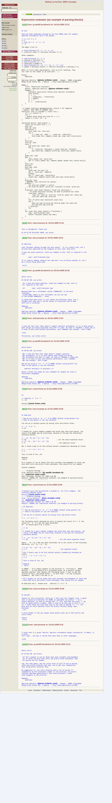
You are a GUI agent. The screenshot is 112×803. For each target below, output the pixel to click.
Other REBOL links (9, 68)
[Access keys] (74, 799)
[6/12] (24, 395)
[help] (45, 14)
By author (4, 45)
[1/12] (24, 25)
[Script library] (37, 799)
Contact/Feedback (9, 66)
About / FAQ (9, 59)
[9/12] (24, 561)
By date (4, 43)
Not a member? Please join (10, 86)
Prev (3, 25)
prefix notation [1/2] (37, 14)
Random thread (7, 34)
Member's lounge (9, 64)
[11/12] (25, 724)
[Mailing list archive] (57, 799)
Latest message (7, 14)
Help (10, 7)
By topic (4, 41)
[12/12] (25, 746)
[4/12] (24, 314)
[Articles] (66, 799)
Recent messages (8, 17)
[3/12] (24, 276)
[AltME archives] (46, 799)
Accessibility (9, 57)
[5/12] (24, 369)
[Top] (80, 799)
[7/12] (24, 450)
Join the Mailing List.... (9, 51)
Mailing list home (9, 4)
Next (3, 29)
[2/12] (24, 260)
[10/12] (25, 683)
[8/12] (24, 472)
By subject (4, 48)
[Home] (30, 799)
